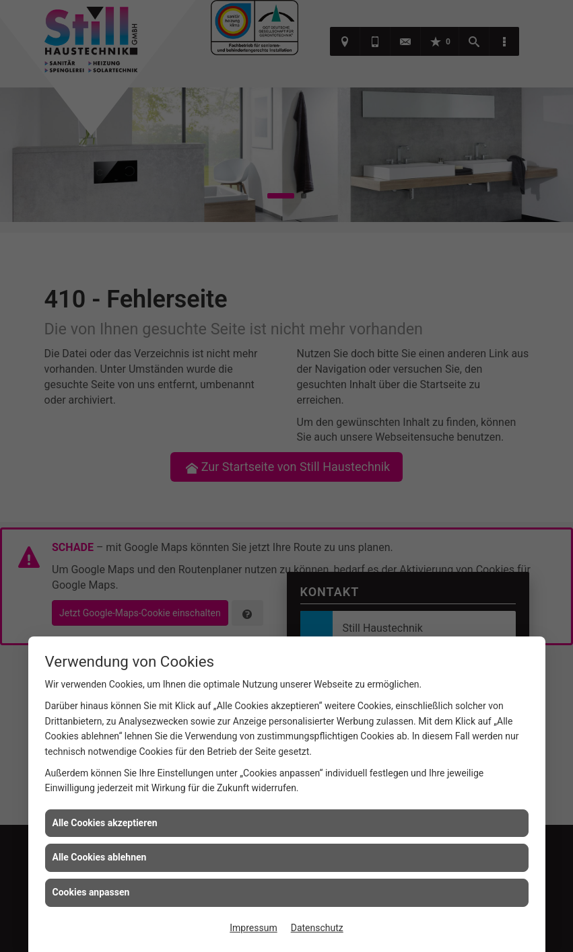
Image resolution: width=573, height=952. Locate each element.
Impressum (253, 927)
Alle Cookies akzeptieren (105, 822)
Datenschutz (317, 927)
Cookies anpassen (91, 892)
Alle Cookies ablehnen (100, 857)
